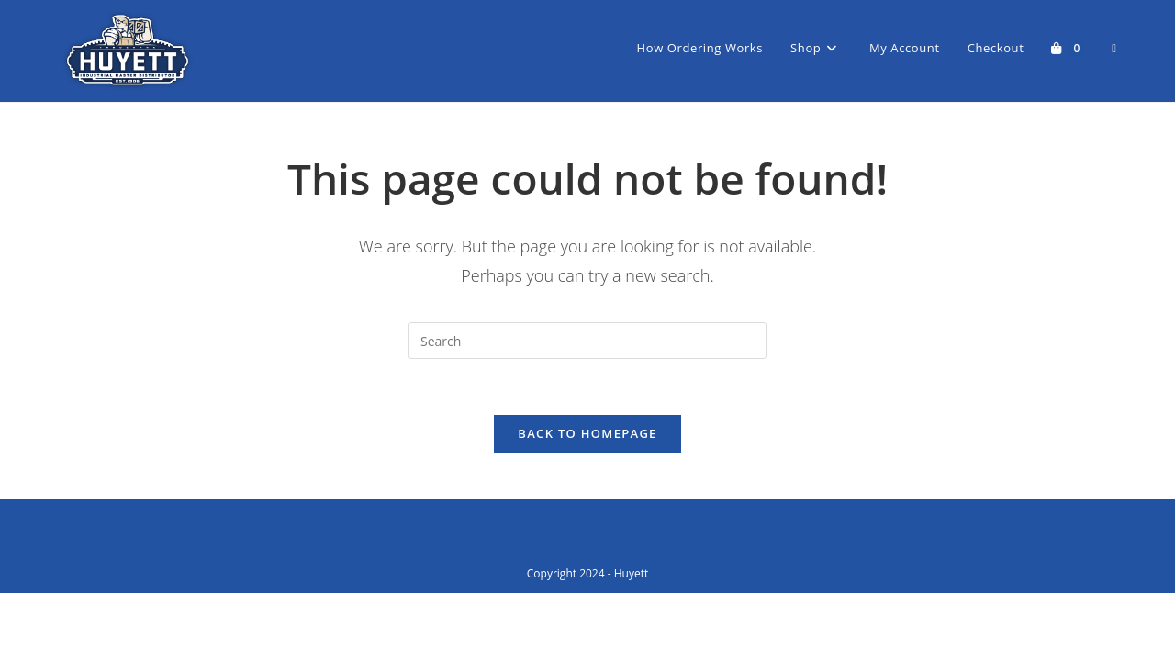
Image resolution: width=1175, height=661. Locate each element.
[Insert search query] (587, 340)
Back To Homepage (587, 433)
